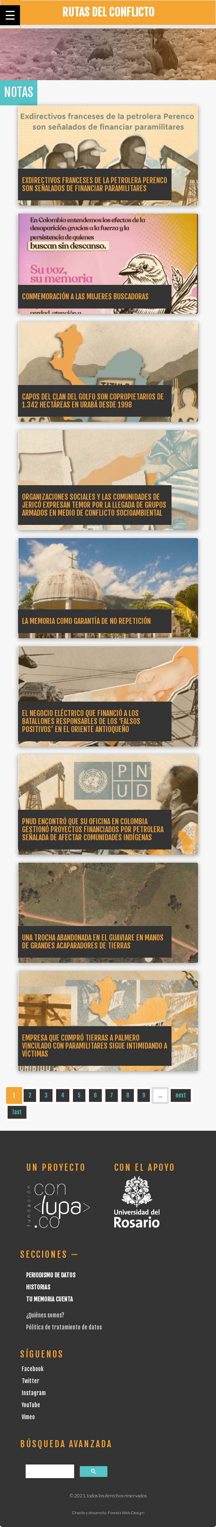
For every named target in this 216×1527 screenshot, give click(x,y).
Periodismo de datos (50, 1275)
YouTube (31, 1405)
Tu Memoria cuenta (49, 1299)
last (17, 1112)
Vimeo (28, 1417)
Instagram (34, 1393)
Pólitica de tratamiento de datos (64, 1327)
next (181, 1095)
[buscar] (49, 1471)
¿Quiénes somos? (45, 1315)
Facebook (33, 1369)
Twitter (30, 1381)
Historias (38, 1287)
